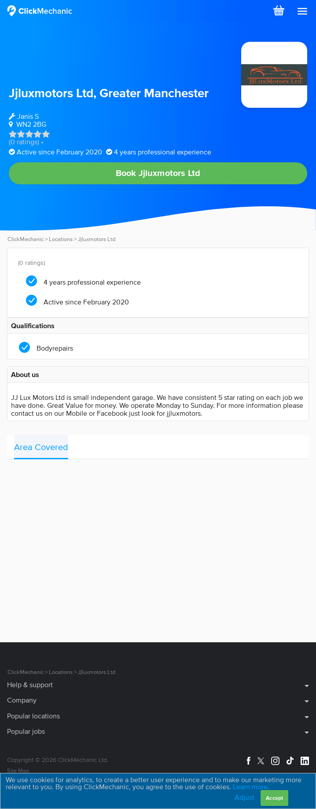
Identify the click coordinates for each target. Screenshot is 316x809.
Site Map (18, 770)
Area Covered (41, 447)
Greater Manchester (154, 93)
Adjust (244, 797)
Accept (274, 798)
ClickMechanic (25, 239)
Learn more (250, 787)
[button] (302, 11)
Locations (61, 239)
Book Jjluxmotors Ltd (158, 173)
